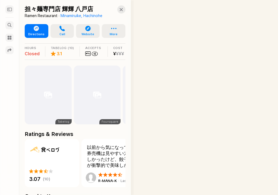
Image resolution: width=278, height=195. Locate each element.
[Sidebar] (9, 9)
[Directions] (9, 50)
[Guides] (9, 37)
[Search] (9, 25)
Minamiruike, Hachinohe (81, 16)
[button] (116, 9)
